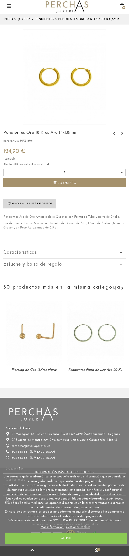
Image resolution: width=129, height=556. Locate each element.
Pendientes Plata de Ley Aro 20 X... (95, 370)
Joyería (24, 19)
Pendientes (44, 19)
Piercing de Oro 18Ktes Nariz (34, 370)
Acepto (66, 538)
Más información (52, 527)
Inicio (8, 19)
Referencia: (11, 141)
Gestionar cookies (78, 527)
